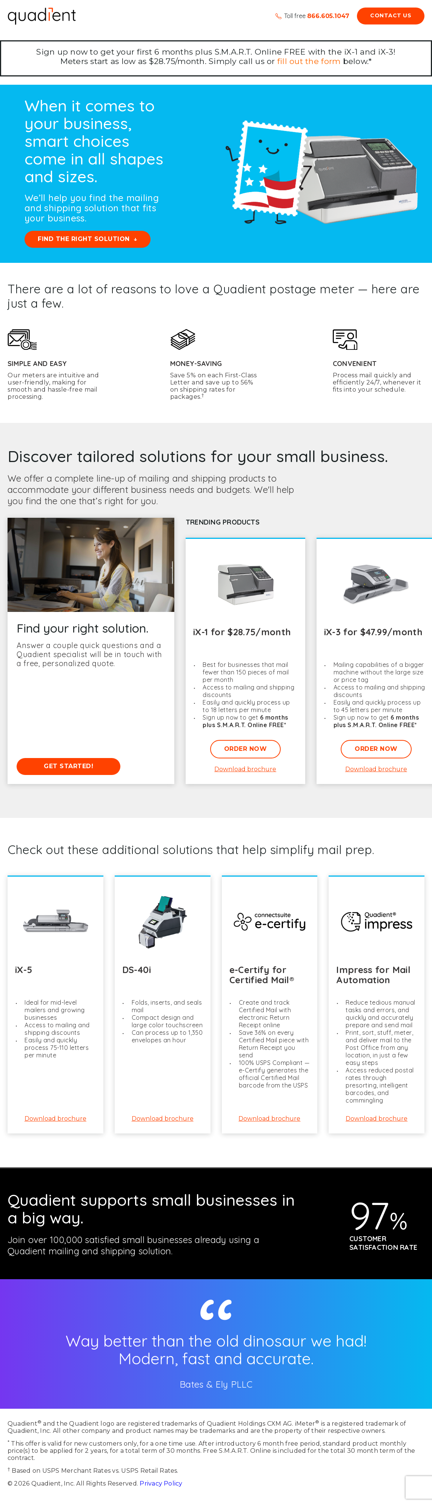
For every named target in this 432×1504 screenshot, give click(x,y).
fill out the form (308, 61)
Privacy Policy (161, 1483)
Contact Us (390, 15)
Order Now (245, 748)
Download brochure (245, 769)
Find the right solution (84, 239)
